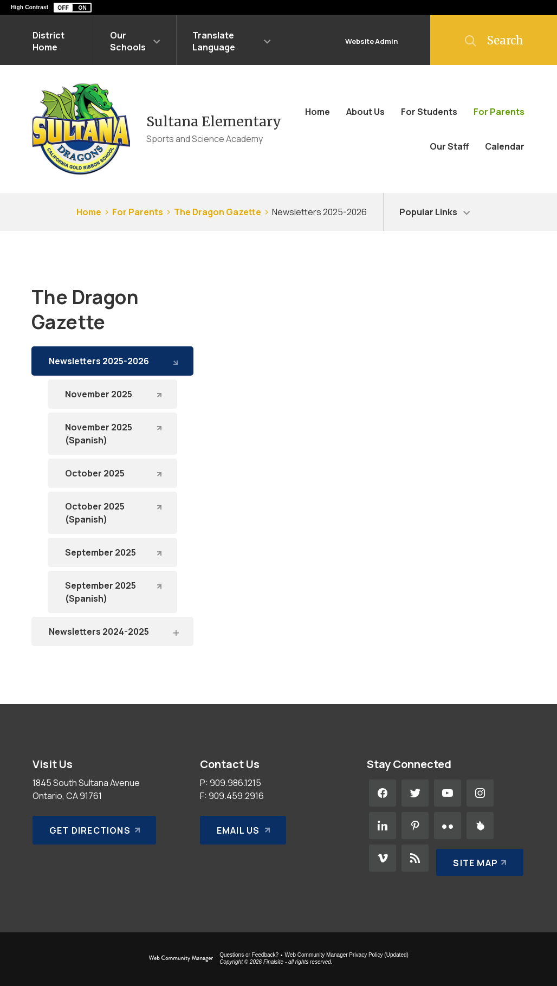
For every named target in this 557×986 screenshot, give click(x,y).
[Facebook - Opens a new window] (382, 793)
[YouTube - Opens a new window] (447, 793)
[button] (73, 7)
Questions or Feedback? (248, 955)
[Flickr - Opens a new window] (447, 825)
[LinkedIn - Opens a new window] (382, 825)
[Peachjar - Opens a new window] (480, 825)
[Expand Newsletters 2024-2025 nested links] (175, 632)
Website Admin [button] (371, 41)
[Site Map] (477, 858)
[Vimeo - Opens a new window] (382, 858)
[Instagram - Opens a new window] (480, 793)
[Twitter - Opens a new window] (415, 793)
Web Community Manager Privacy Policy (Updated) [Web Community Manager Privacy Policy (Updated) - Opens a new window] (347, 955)
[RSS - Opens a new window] (415, 858)
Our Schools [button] (128, 41)
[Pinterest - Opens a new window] (415, 825)
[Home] (317, 111)
